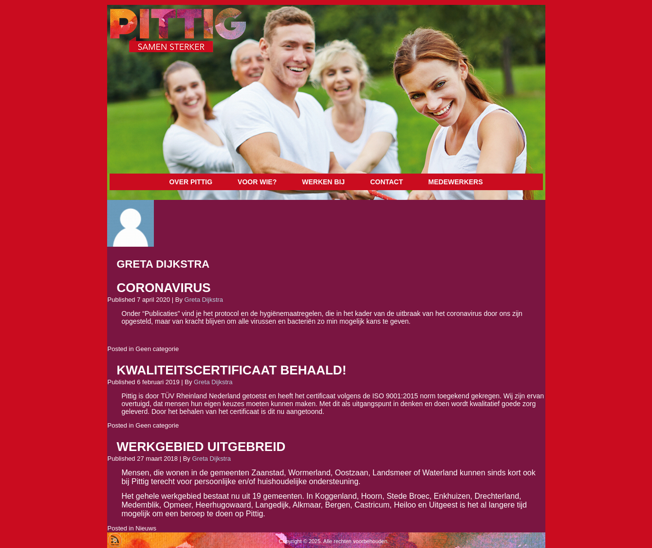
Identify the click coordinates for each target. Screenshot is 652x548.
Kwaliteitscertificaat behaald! (232, 370)
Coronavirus (164, 287)
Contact (386, 182)
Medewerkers (455, 182)
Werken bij (323, 182)
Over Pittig (190, 182)
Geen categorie (157, 348)
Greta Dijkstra (204, 299)
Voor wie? (257, 182)
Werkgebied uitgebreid (201, 446)
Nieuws (145, 528)
